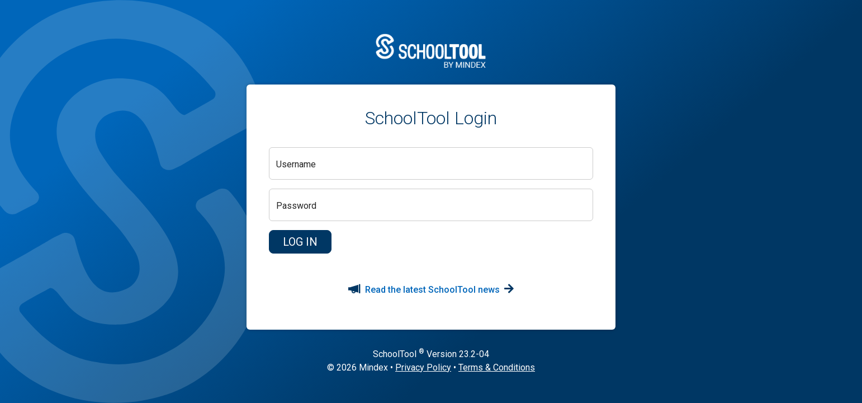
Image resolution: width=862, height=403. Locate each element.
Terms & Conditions (496, 367)
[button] (300, 242)
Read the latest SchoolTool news (431, 289)
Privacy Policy (423, 367)
